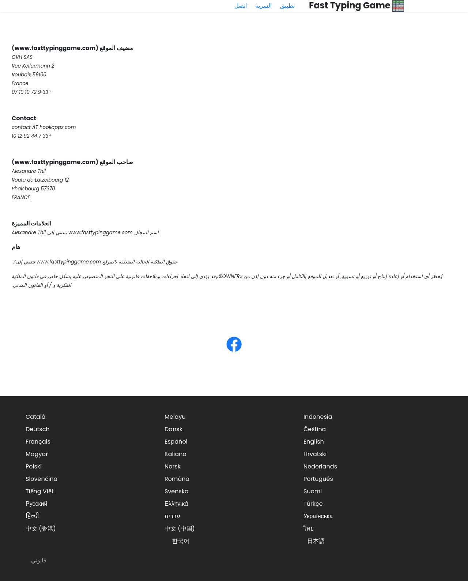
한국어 (180, 541)
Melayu (175, 417)
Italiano (175, 454)
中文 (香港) (41, 528)
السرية (263, 5)
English (313, 441)
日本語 (316, 541)
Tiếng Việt (40, 491)
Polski (34, 466)
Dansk (173, 429)
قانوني (38, 560)
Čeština (314, 429)
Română (177, 479)
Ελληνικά (176, 504)
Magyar (37, 454)
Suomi (312, 491)
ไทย (308, 528)
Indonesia (317, 417)
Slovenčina (41, 479)
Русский (36, 504)
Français (38, 441)
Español (176, 441)
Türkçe (313, 504)
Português (318, 479)
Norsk (173, 466)
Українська (318, 516)
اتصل (240, 5)
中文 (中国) (180, 528)
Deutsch (38, 429)
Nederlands (320, 466)
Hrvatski (315, 454)
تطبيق (287, 5)
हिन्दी (32, 516)
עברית (172, 516)
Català (36, 417)
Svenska (177, 491)
